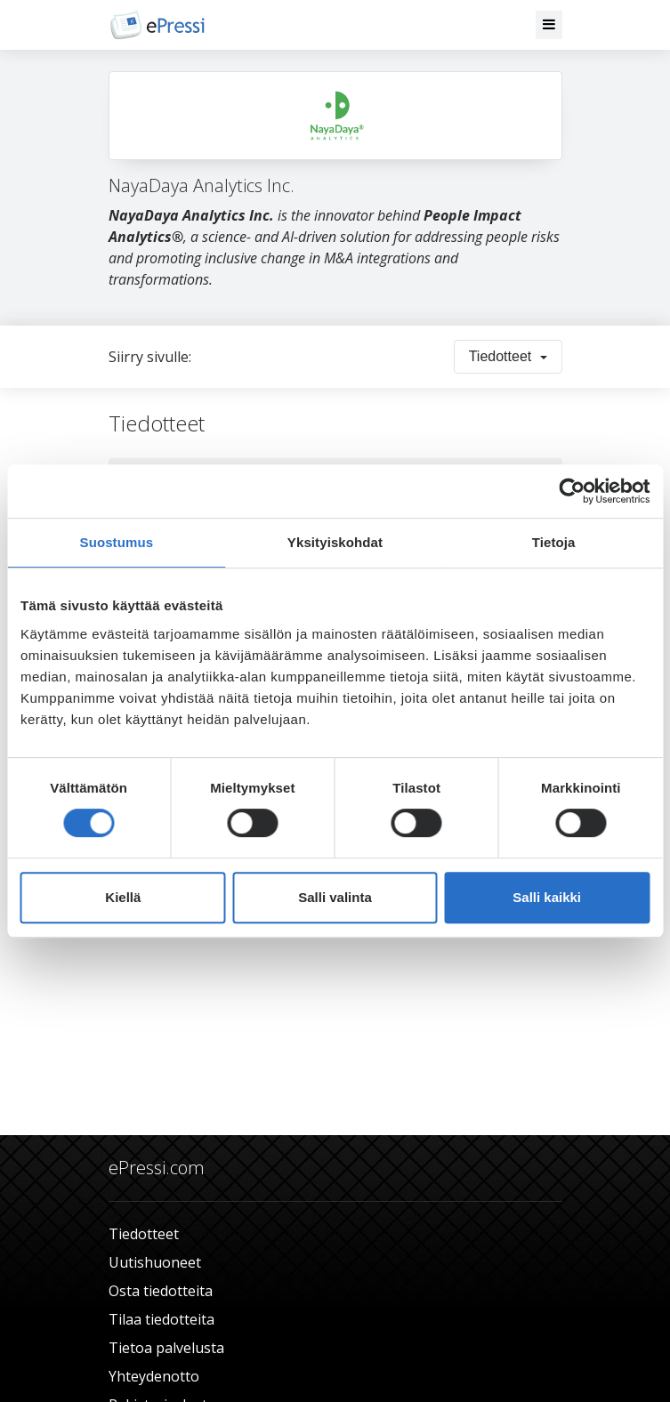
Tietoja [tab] (554, 542)
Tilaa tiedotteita (161, 1319)
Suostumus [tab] (117, 542)
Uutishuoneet (155, 1262)
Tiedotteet (144, 1234)
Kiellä (123, 897)
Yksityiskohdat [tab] (335, 542)
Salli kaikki (547, 897)
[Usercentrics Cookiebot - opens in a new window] (572, 491)
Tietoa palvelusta (166, 1348)
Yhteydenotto (154, 1376)
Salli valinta (335, 897)
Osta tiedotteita (161, 1291)
